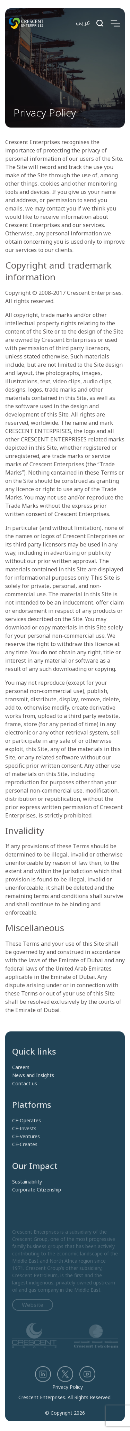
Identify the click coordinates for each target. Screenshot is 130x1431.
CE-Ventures (26, 1147)
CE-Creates (24, 1155)
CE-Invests (24, 1139)
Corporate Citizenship (36, 1200)
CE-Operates (26, 1131)
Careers (20, 1078)
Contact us (24, 1094)
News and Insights (33, 1086)
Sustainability (27, 1192)
